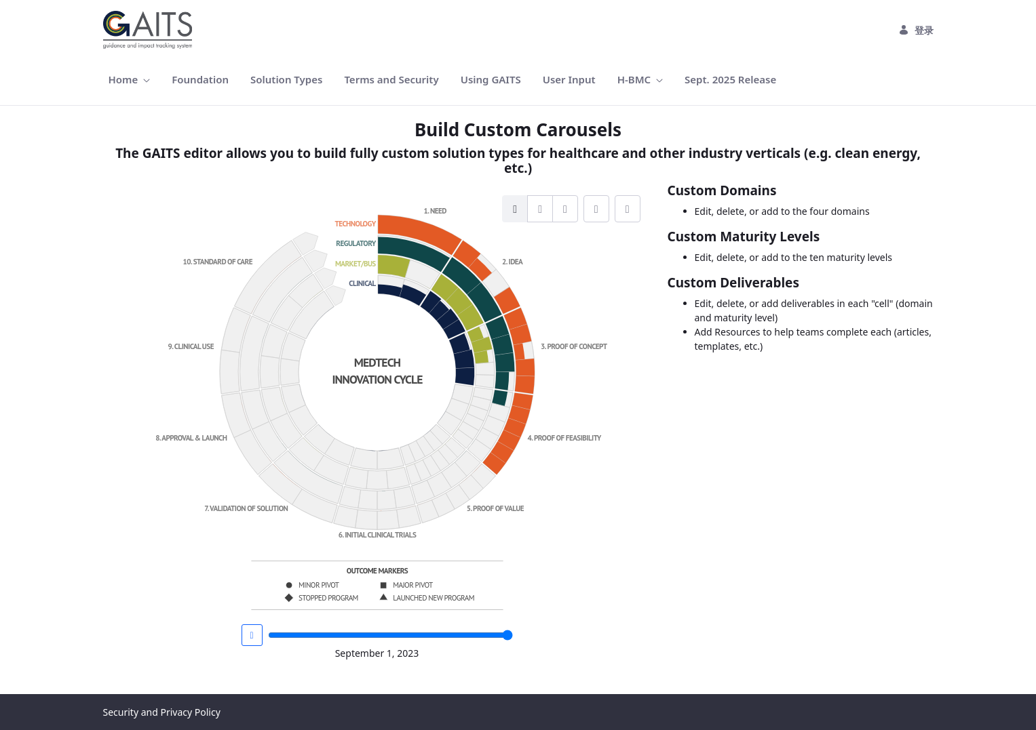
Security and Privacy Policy (161, 712)
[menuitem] (129, 79)
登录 (916, 30)
